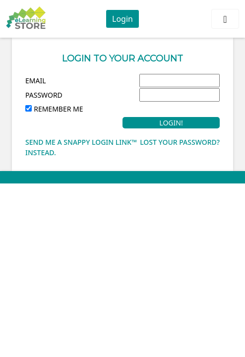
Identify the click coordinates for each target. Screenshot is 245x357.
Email (35, 80)
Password (43, 95)
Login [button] (122, 18)
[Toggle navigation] (225, 19)
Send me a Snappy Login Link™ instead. (81, 147)
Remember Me (58, 109)
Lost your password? (180, 142)
